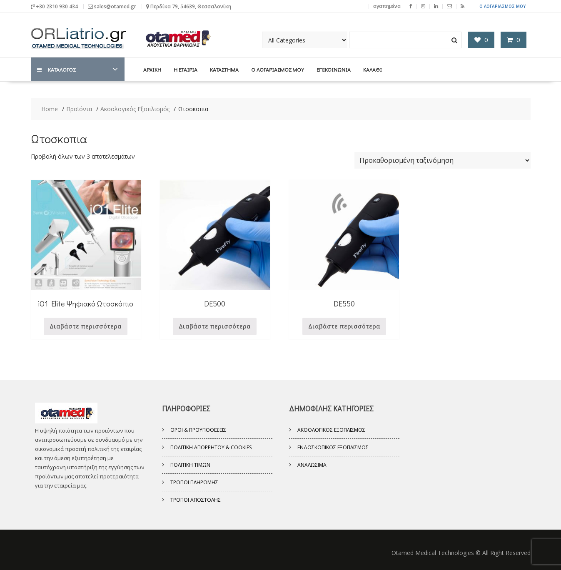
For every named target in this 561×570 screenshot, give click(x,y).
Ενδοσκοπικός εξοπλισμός (333, 447)
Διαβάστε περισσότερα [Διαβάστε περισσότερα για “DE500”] (215, 326)
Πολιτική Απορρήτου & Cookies (211, 447)
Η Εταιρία (185, 69)
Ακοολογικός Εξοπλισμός (331, 429)
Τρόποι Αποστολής (195, 499)
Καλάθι (372, 69)
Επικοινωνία (334, 69)
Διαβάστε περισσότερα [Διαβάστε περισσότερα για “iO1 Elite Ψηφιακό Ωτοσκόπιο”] (86, 326)
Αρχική (152, 69)
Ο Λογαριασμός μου (502, 6)
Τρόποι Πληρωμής (194, 482)
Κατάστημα (224, 69)
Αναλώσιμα (312, 464)
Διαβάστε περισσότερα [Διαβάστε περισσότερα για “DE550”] (344, 326)
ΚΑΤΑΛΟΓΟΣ (56, 69)
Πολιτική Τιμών (190, 464)
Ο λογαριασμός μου (277, 69)
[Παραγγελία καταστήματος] (442, 160)
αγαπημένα (387, 6)
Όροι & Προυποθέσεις (198, 429)
